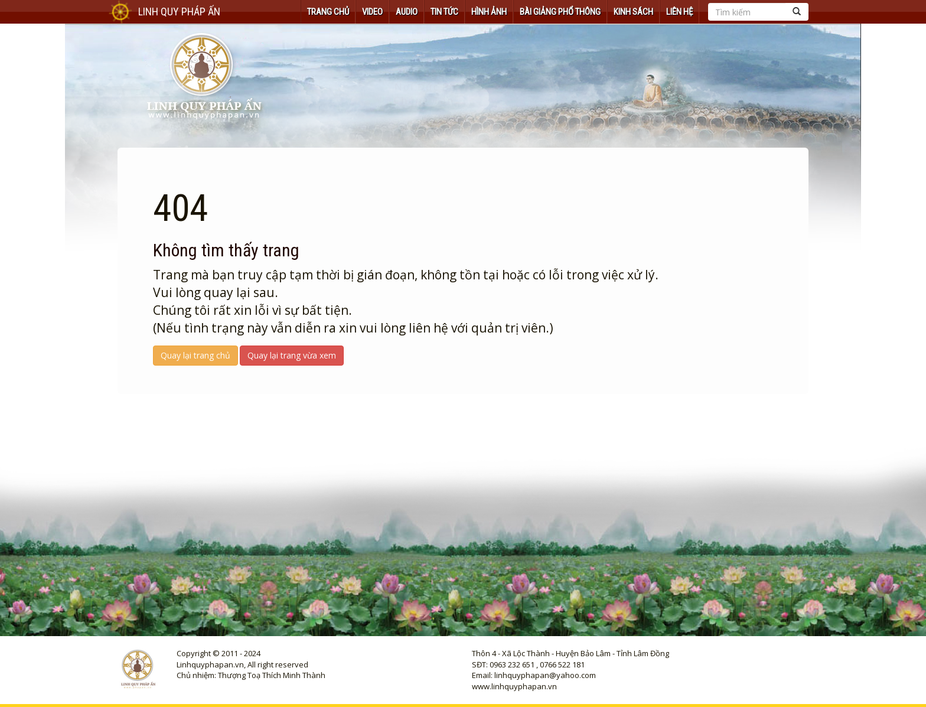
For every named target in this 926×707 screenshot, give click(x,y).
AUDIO (407, 11)
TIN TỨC (444, 11)
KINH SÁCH (633, 11)
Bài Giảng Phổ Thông (560, 11)
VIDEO (372, 11)
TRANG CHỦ (328, 11)
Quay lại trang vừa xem (291, 355)
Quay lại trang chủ (195, 355)
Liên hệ (679, 11)
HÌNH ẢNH (489, 11)
